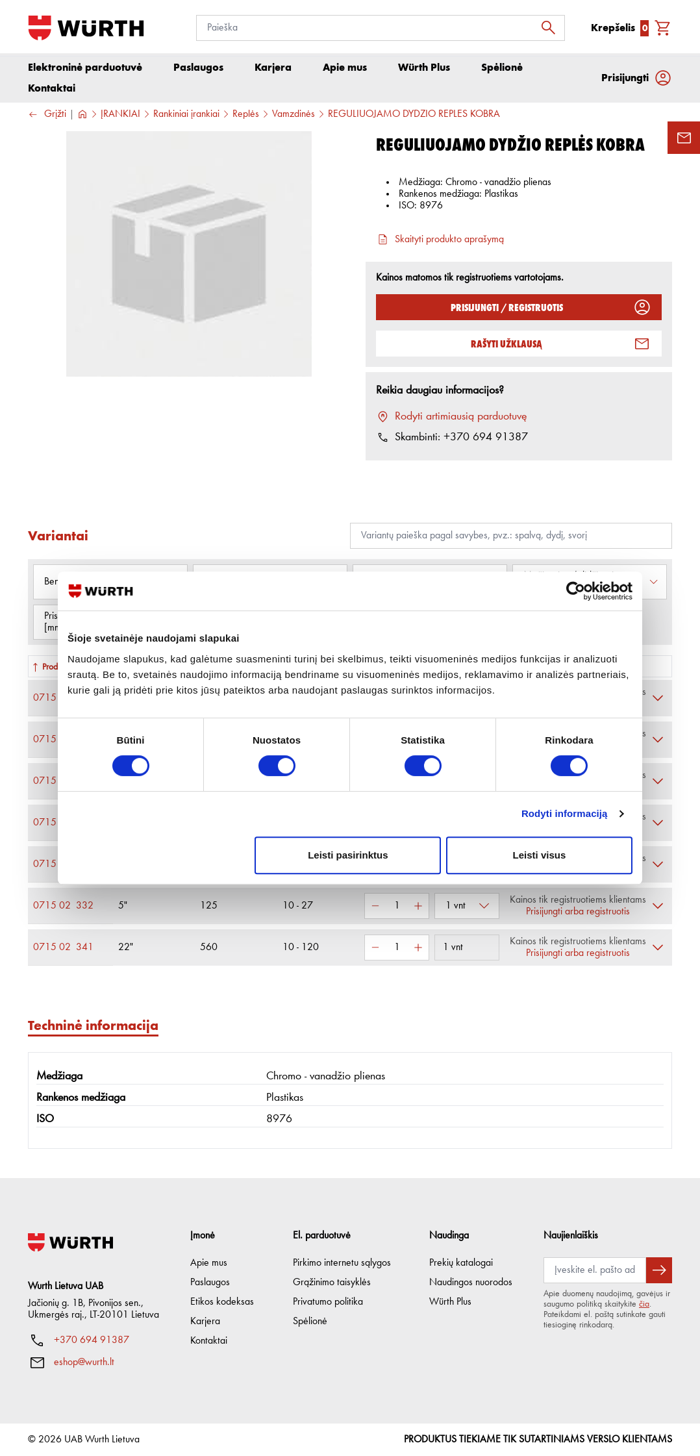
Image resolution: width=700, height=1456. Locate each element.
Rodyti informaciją (564, 813)
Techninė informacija (93, 1028)
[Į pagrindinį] (86, 28)
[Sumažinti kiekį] (375, 909)
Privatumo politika (328, 1302)
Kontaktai (208, 1341)
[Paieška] (380, 28)
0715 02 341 (63, 951)
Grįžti (47, 118)
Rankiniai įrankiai (186, 117)
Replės (245, 117)
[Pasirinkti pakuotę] (466, 909)
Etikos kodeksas (222, 1302)
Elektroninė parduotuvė (85, 70)
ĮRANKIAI (120, 117)
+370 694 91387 (91, 1340)
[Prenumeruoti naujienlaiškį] (659, 1270)
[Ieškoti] (552, 28)
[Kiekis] (396, 909)
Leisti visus (539, 854)
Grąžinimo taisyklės (332, 1282)
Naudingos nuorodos (470, 1282)
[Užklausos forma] (684, 137)
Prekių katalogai (461, 1263)
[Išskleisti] (658, 701)
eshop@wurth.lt (84, 1362)
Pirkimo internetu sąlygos (342, 1263)
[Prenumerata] (595, 1270)
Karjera (205, 1321)
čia (644, 1304)
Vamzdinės (293, 117)
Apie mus (208, 1263)
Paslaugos (210, 1282)
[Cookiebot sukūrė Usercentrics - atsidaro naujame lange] (575, 591)
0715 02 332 (63, 909)
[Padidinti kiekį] (418, 909)
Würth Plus (450, 1302)
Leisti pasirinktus (348, 854)
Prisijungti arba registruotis (578, 915)
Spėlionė (310, 1321)
